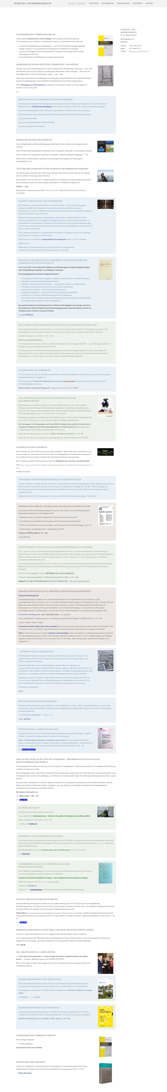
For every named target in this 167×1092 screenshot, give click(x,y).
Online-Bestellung (26, 1044)
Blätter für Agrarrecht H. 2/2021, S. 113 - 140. (62, 577)
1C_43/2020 (65, 614)
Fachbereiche (108, 3)
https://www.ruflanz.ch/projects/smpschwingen (46, 437)
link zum (22, 118)
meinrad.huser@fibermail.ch (139, 51)
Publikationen (123, 3)
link (17, 92)
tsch (26, 997)
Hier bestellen (54, 882)
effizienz (87, 110)
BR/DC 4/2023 (66, 388)
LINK (21, 537)
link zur (21, 122)
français (37, 997)
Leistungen (94, 3)
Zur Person (137, 3)
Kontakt (149, 3)
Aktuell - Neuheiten (77, 3)
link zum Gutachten (25, 126)
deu (23, 997)
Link (20, 315)
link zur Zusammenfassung (80, 581)
